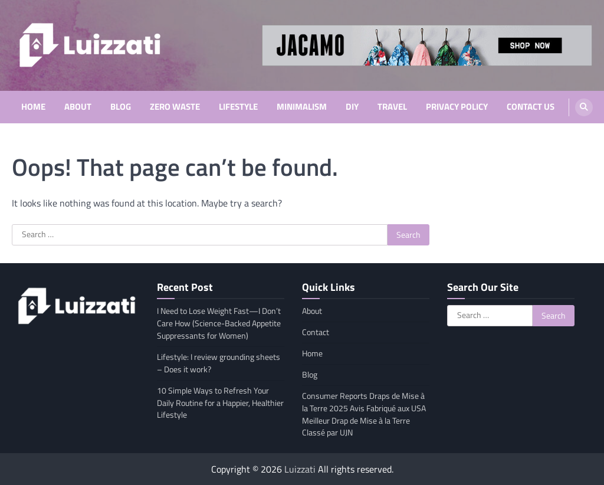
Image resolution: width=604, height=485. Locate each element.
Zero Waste (175, 106)
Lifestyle (238, 106)
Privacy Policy (457, 106)
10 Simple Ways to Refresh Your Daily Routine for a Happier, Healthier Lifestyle (220, 402)
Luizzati (300, 469)
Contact (315, 332)
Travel (392, 106)
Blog (120, 106)
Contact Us (530, 106)
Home (33, 106)
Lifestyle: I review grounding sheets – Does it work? (218, 362)
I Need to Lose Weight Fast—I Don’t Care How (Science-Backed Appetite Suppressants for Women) (219, 323)
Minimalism (302, 106)
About (77, 106)
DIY (352, 106)
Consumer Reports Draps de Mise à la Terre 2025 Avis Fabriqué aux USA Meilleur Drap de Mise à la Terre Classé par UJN (364, 414)
